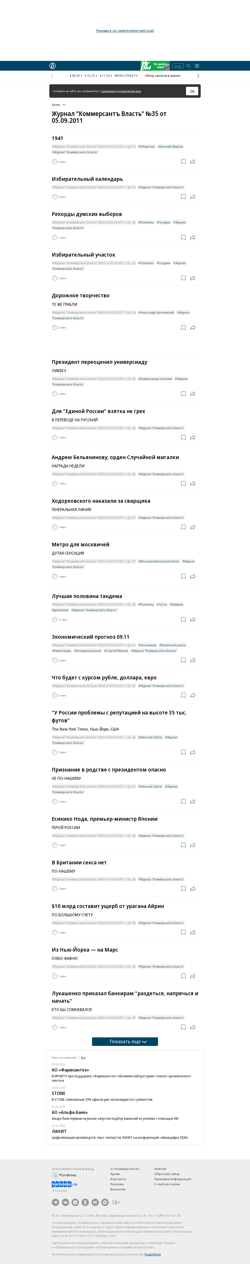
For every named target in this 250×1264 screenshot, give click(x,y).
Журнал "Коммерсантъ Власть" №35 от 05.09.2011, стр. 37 (94, 786)
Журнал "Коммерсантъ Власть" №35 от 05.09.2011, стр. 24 (94, 312)
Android (160, 1169)
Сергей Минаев (117, 650)
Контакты (118, 1179)
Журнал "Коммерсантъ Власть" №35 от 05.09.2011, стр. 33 (94, 686)
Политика (147, 222)
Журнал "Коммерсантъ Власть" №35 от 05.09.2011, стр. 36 (94, 737)
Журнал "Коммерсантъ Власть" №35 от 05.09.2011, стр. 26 (94, 378)
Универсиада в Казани (156, 378)
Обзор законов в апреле (162, 75)
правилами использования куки (121, 91)
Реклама (117, 1184)
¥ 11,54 (105, 75)
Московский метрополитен (159, 561)
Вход (178, 66)
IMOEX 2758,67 (125, 75)
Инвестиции (62, 650)
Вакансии (117, 1189)
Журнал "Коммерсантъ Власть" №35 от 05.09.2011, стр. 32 (94, 645)
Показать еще (128, 1041)
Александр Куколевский (157, 312)
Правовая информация (172, 1179)
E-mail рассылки (167, 1184)
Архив (115, 1174)
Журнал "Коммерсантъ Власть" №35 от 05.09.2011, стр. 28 (94, 604)
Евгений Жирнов (171, 146)
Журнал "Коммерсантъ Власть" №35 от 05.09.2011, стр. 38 (94, 835)
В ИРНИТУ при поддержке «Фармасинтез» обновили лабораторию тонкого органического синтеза (121, 1078)
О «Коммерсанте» (125, 1169)
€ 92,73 (90, 75)
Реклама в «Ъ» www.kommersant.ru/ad (125, 30)
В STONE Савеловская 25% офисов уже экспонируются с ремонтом (102, 1099)
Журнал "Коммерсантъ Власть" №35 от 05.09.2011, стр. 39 (94, 1017)
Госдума (164, 222)
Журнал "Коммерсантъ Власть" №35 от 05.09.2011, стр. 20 (94, 222)
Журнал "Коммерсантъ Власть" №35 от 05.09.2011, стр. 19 (94, 187)
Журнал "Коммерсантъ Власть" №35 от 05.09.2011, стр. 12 (94, 146)
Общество (147, 146)
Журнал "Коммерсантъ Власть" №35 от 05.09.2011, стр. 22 (94, 263)
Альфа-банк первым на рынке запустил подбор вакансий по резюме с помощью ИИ (115, 1118)
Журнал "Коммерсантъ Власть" (76, 152)
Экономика (148, 645)
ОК (192, 91)
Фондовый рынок (88, 650)
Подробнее (153, 1254)
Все (83, 1057)
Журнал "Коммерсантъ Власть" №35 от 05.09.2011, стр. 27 (94, 517)
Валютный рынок (173, 645)
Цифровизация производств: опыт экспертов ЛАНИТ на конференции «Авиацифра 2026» (120, 1137)
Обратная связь (167, 1174)
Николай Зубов (151, 737)
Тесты (163, 604)
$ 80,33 (75, 75)
